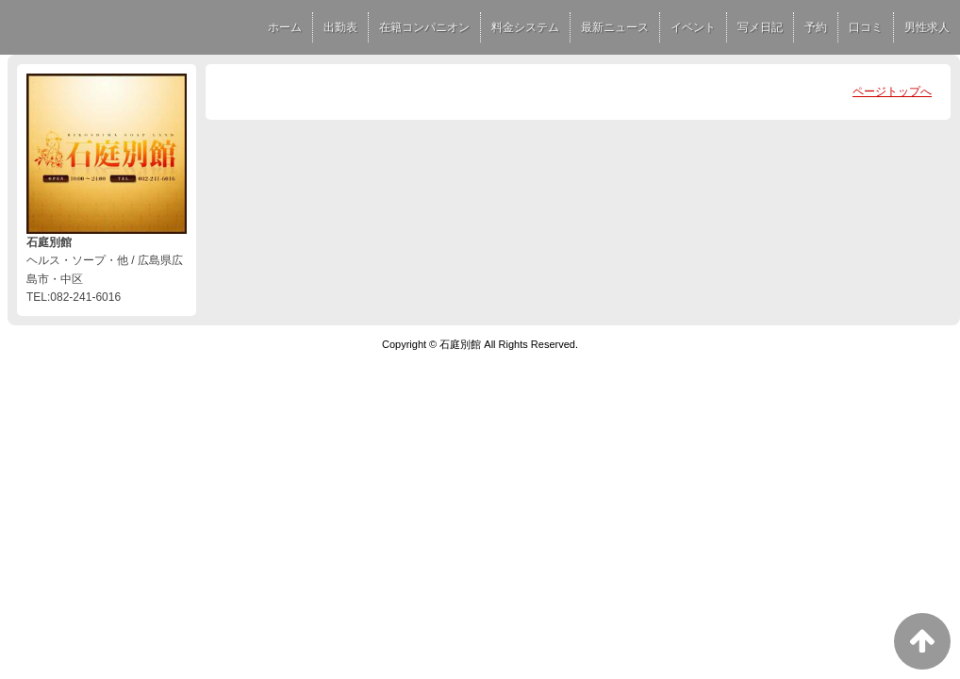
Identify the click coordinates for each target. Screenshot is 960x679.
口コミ (866, 27)
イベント (693, 27)
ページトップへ (892, 91)
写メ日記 (760, 27)
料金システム (525, 27)
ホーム (285, 27)
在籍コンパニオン (424, 27)
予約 (815, 27)
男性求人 (927, 27)
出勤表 (340, 27)
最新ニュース (615, 27)
